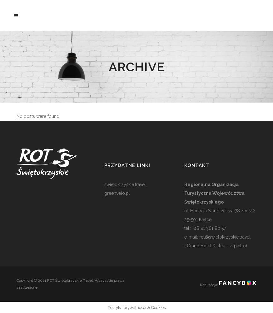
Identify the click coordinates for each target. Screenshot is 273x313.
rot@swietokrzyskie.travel (224, 237)
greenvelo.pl (117, 193)
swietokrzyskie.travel (125, 184)
